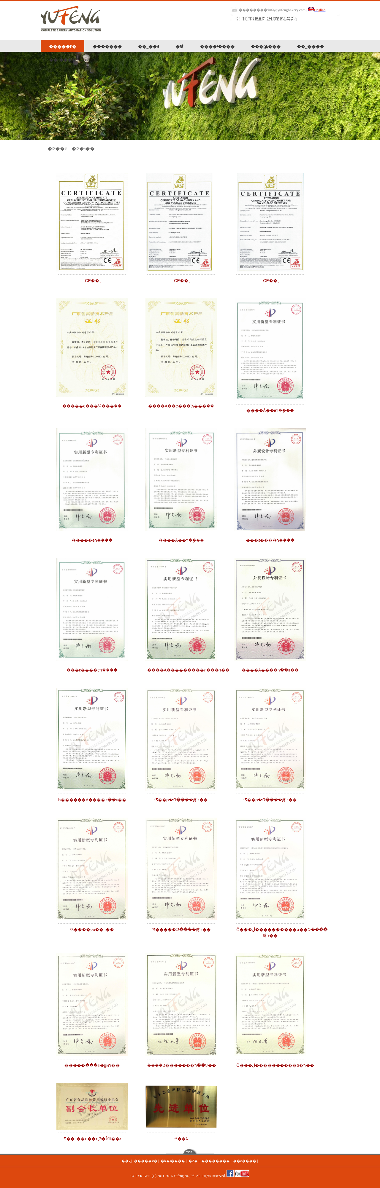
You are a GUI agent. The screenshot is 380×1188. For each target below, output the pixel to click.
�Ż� (193, 1161)
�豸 (179, 46)
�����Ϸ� (62, 46)
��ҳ (126, 1161)
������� (107, 46)
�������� (215, 1161)
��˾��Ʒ (148, 46)
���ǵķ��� (266, 46)
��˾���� (310, 46)
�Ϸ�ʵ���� (173, 1161)
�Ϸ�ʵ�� (83, 148)
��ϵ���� (62, 60)
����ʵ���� (217, 46)
